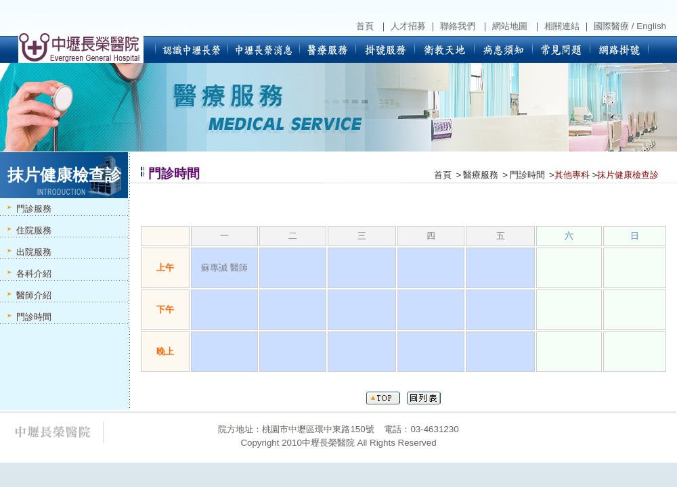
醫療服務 (480, 175)
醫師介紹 (33, 295)
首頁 (443, 175)
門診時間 (33, 317)
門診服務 (33, 209)
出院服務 (33, 252)
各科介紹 (33, 274)
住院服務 (33, 230)
